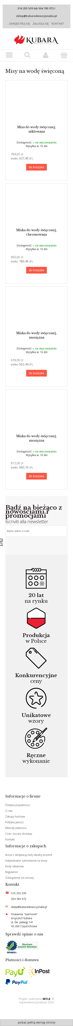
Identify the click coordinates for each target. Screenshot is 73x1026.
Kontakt (57, 23)
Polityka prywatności (17, 805)
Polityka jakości (14, 822)
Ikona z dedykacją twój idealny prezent (28, 855)
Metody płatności (16, 828)
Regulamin (11, 872)
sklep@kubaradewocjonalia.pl (29, 907)
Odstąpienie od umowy (19, 878)
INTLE (46, 999)
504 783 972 (18, 899)
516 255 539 (18, 893)
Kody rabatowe (14, 866)
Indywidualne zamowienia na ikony (26, 860)
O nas (9, 811)
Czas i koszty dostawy (18, 833)
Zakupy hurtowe (15, 816)
